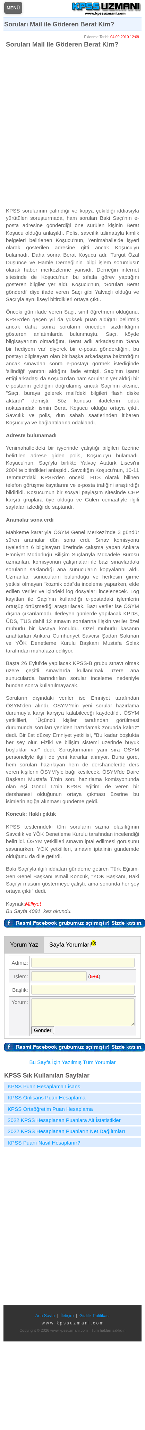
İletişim (67, 1315)
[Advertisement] (65, 127)
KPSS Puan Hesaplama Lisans (44, 1086)
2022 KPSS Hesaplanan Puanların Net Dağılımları (66, 1131)
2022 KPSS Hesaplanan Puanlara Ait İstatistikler (64, 1120)
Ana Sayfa (45, 1315)
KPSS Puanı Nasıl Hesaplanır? (44, 1143)
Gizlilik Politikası (94, 1315)
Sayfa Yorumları (72, 944)
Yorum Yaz (24, 944)
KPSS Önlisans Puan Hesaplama (47, 1097)
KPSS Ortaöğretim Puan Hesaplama (50, 1109)
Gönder (43, 1030)
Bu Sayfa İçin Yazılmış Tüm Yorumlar (72, 1062)
